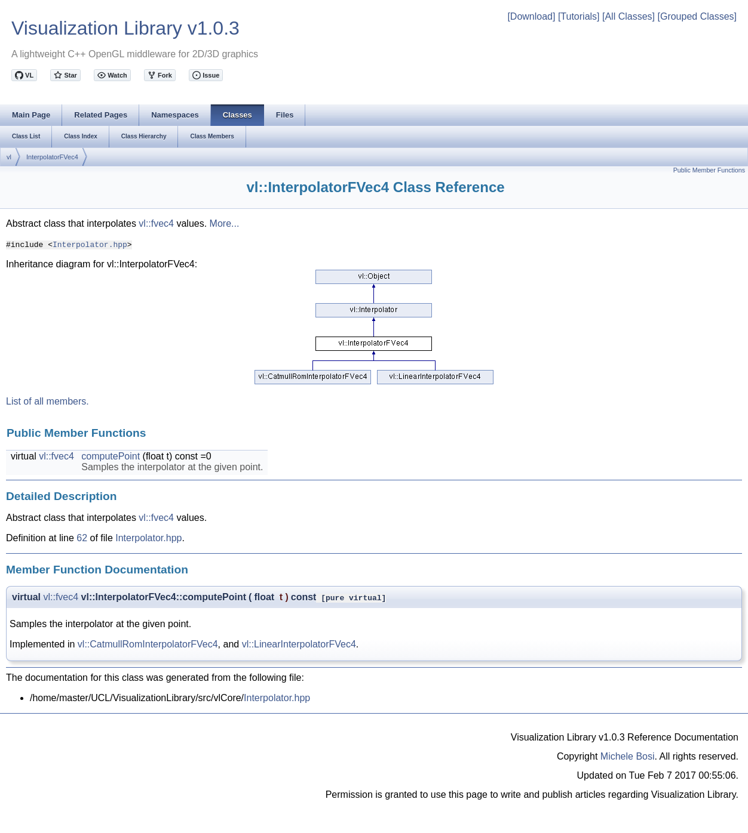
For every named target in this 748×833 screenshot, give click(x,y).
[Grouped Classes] (697, 16)
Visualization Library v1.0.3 (125, 28)
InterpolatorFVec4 (52, 157)
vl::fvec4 (156, 223)
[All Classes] (628, 16)
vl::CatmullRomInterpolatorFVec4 (148, 644)
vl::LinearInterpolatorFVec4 (299, 644)
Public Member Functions (709, 170)
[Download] (531, 16)
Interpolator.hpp (90, 244)
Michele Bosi (627, 756)
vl (9, 157)
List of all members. (47, 401)
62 (81, 538)
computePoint (110, 456)
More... (225, 223)
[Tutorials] (579, 16)
